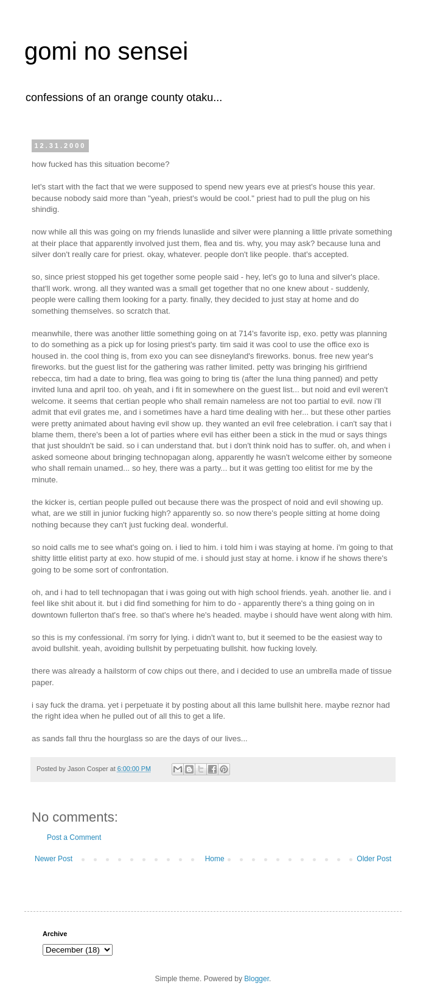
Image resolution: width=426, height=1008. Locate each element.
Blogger (256, 979)
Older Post (374, 859)
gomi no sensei (106, 51)
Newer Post (53, 859)
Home (215, 859)
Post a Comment (74, 837)
